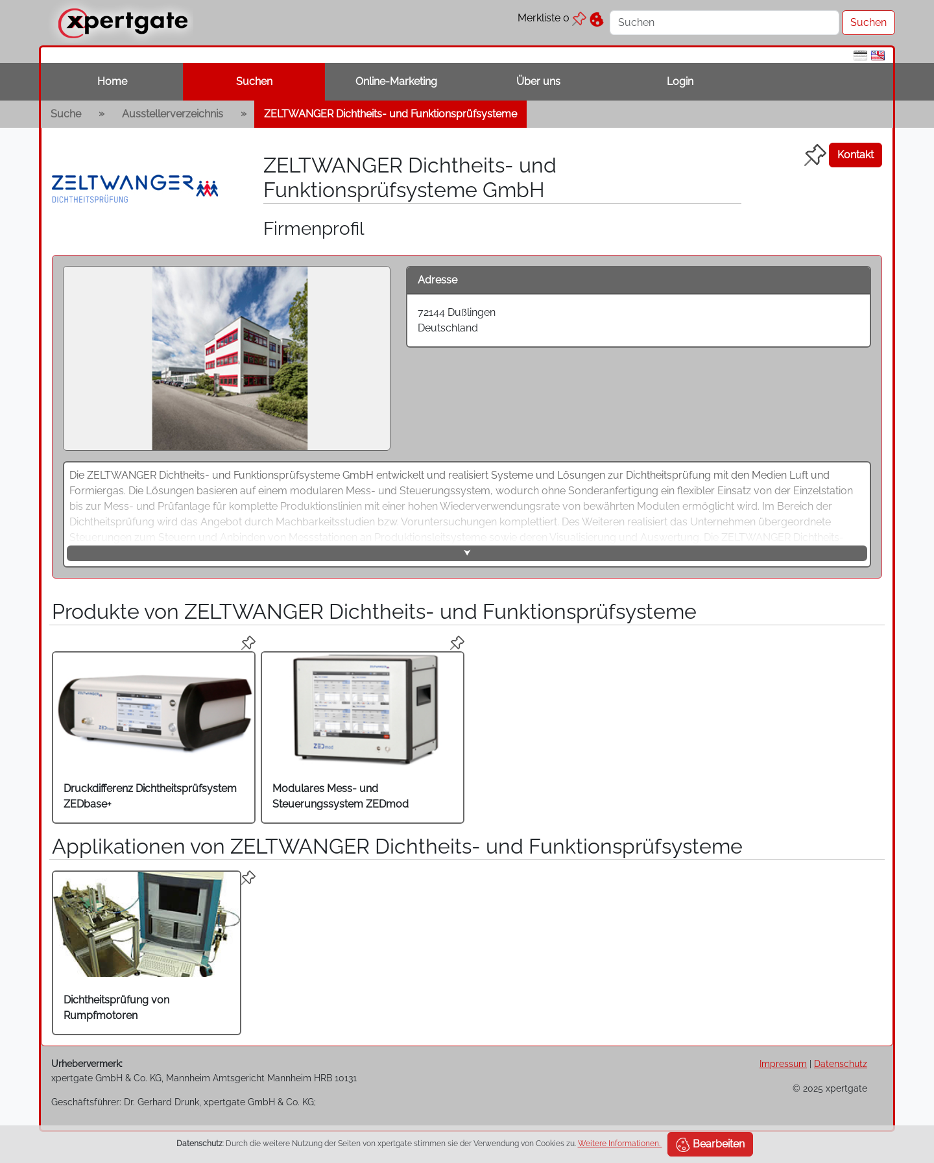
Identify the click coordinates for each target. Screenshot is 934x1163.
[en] (877, 55)
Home (112, 81)
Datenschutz (840, 1063)
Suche (66, 114)
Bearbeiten (710, 1145)
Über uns (538, 81)
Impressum (783, 1063)
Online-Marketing (396, 81)
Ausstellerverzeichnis (172, 114)
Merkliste (552, 18)
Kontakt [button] (855, 155)
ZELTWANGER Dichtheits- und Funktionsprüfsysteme (390, 114)
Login (680, 81)
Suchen (254, 81)
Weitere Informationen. (620, 1143)
